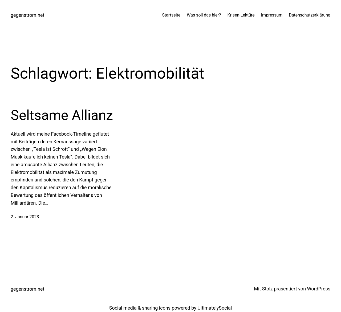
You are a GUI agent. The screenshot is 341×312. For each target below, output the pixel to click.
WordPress (318, 288)
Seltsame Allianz (62, 115)
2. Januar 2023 (25, 216)
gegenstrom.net (27, 15)
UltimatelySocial (214, 308)
